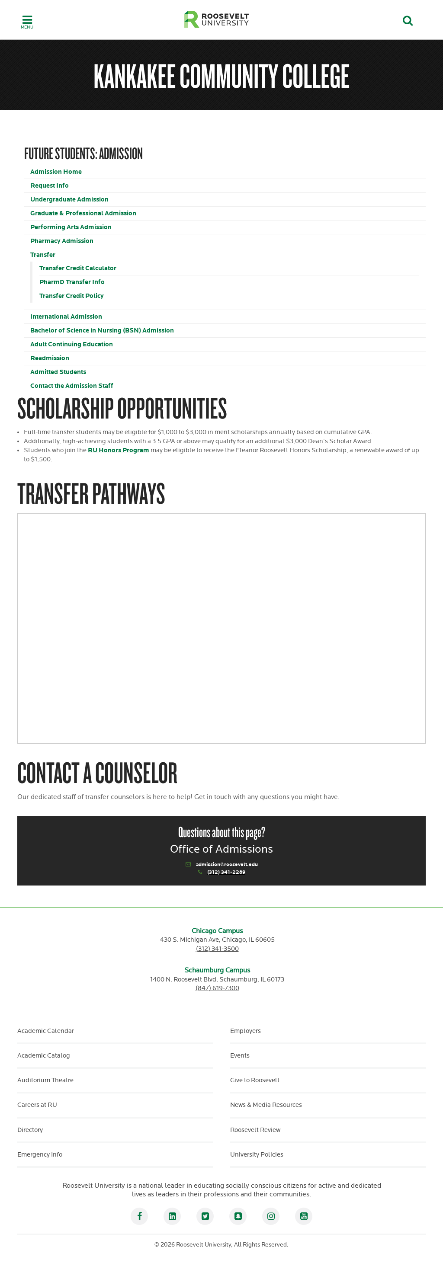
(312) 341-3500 (217, 949)
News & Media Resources (266, 1105)
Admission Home (56, 172)
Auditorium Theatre (45, 1080)
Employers (245, 1031)
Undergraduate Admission (69, 199)
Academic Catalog (43, 1055)
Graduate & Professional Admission (83, 213)
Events (240, 1055)
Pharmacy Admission (61, 241)
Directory (30, 1130)
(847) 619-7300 (217, 988)
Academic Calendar (45, 1031)
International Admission (66, 317)
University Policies (256, 1154)
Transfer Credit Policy (71, 296)
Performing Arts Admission (71, 227)
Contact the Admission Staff (71, 386)
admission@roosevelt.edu (227, 864)
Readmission (49, 358)
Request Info (49, 186)
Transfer (42, 255)
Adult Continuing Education (71, 344)
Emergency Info (39, 1154)
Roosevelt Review (255, 1130)
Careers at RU (37, 1105)
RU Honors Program (118, 450)
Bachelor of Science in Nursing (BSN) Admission (102, 330)
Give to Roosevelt (254, 1080)
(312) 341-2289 (226, 872)
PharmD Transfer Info (72, 282)
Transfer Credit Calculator (77, 268)
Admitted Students (58, 372)
